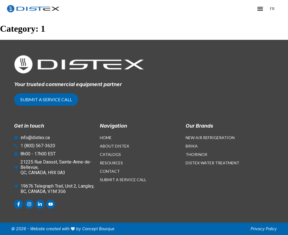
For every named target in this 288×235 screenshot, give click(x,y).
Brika (192, 146)
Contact (110, 171)
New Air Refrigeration (210, 137)
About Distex (114, 146)
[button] (260, 8)
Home (106, 137)
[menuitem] (272, 8)
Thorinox (196, 154)
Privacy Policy (264, 228)
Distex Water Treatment (212, 162)
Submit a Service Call (123, 179)
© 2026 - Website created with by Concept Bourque (62, 228)
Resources (111, 162)
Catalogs (110, 154)
